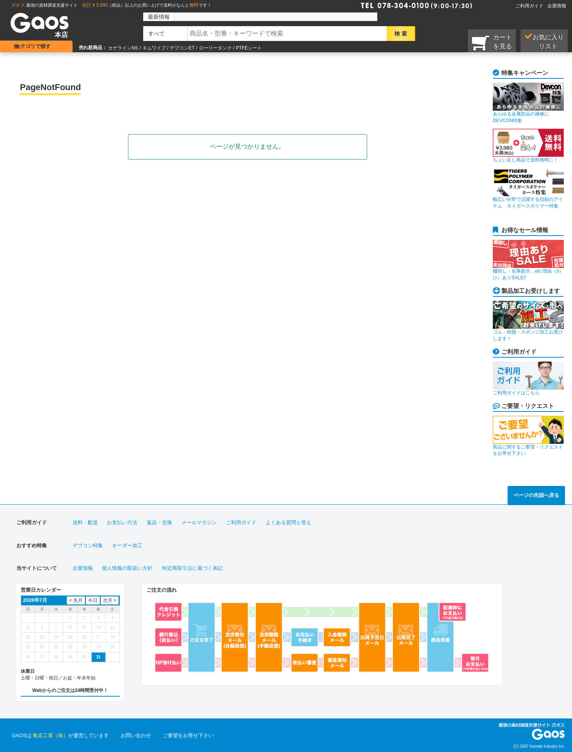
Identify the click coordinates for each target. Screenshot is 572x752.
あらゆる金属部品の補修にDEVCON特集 (528, 103)
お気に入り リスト (544, 41)
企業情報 (556, 6)
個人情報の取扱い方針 (127, 568)
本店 (61, 35)
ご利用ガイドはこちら (528, 379)
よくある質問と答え (288, 522)
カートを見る (492, 42)
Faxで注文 (484, 4)
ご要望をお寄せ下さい (188, 735)
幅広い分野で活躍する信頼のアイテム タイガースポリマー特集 (528, 188)
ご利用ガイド (529, 6)
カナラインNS (123, 48)
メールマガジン (199, 522)
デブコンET (182, 48)
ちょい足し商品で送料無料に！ (528, 146)
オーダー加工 (127, 545)
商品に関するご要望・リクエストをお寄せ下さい (528, 436)
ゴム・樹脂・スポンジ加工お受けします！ (528, 321)
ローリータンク (215, 48)
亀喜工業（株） (50, 735)
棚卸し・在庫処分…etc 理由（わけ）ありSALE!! (528, 260)
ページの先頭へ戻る (536, 495)
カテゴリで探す (37, 46)
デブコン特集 (88, 545)
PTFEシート (249, 48)
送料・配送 (85, 522)
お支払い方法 (122, 522)
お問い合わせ (136, 735)
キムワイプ (154, 48)
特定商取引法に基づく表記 (192, 568)
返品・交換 (159, 522)
